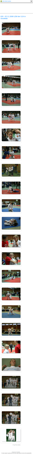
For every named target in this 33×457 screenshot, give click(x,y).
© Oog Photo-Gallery (16, 444)
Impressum (14, 452)
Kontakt (18, 452)
